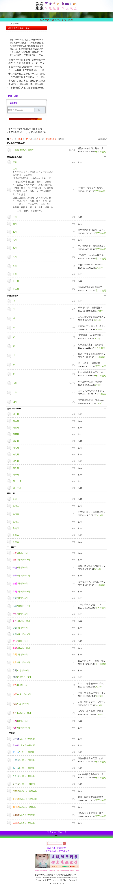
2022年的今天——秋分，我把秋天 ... (95, 661)
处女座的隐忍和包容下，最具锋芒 (94, 774)
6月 (14, 346)
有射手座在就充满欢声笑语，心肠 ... (95, 797)
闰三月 (16, 427)
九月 (15, 266)
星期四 (16, 522)
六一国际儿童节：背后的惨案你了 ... (95, 344)
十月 (15, 274)
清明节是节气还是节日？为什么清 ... (95, 582)
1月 (14, 301)
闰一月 (16, 414)
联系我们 (46, 877)
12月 (15, 402)
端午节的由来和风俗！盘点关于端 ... (95, 230)
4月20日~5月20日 (24, 745)
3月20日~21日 (21, 575)
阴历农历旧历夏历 (14, 157)
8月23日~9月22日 (24, 776)
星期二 (16, 506)
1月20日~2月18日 (24, 815)
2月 (14, 309)
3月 (14, 318)
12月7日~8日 (21, 704)
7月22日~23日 (21, 634)
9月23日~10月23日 (24, 784)
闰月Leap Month (14, 409)
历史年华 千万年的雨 (16, 143)
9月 (14, 374)
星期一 (16, 499)
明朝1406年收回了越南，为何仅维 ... (95, 148)
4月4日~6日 (20, 583)
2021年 (61, 139)
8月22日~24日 (21, 648)
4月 (14, 328)
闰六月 (16, 448)
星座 (21, 28)
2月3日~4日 (20, 553)
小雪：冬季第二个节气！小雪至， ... (95, 693)
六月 (15, 240)
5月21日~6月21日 (24, 752)
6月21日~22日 (21, 621)
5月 (14, 337)
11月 (15, 392)
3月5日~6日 (20, 567)
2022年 (99, 311)
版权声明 (53, 877)
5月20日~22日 (21, 606)
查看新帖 (102, 139)
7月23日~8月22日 (24, 768)
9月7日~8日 (20, 654)
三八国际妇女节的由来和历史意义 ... (95, 317)
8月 (14, 365)
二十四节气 (11, 547)
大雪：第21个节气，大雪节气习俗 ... (95, 702)
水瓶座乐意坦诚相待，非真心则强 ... (95, 813)
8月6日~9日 (20, 641)
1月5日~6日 (20, 721)
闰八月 (16, 461)
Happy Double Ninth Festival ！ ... (93, 264)
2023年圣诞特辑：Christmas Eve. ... (94, 400)
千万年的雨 (100, 152)
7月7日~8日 (20, 628)
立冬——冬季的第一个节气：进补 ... (95, 683)
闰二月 (16, 421)
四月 (15, 224)
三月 (15, 217)
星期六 (16, 535)
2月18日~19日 (21, 559)
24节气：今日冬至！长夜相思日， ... (95, 711)
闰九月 (16, 468)
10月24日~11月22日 (25, 791)
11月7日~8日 (21, 685)
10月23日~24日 (22, 677)
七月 (15, 248)
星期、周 (11, 494)
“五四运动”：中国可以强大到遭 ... (94, 335)
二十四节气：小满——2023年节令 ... (95, 604)
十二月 (16, 289)
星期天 (16, 542)
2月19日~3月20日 (24, 823)
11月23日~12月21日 (25, 799)
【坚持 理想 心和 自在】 (24, 150)
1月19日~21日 (21, 728)
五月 (15, 232)
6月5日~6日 (20, 614)
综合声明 (67, 877)
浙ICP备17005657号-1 (68, 875)
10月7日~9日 (21, 670)
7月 (14, 355)
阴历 (10, 28)
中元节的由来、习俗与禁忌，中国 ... (95, 246)
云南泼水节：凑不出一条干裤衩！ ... (95, 326)
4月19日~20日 (21, 591)
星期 (27, 28)
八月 (15, 257)
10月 (15, 383)
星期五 (16, 528)
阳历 (15, 28)
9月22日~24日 (21, 662)
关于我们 (39, 877)
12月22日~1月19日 (24, 807)
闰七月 (16, 454)
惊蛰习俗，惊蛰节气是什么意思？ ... (95, 566)
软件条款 (60, 877)
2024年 (99, 268)
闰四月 (16, 434)
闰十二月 (17, 488)
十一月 (16, 281)
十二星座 (11, 733)
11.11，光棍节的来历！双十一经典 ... (95, 391)
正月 (15, 162)
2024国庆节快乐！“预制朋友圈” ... (94, 382)
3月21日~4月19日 (24, 739)
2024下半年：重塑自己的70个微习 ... (95, 354)
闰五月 (16, 441)
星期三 (16, 514)
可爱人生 (51, 832)
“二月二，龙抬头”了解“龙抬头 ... (93, 188)
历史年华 (7, 24)
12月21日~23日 (22, 713)
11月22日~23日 (22, 694)
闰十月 (16, 474)
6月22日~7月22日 (24, 760)
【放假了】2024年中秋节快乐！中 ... (95, 255)
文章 (38, 110)
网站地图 (74, 877)
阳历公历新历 (12, 296)
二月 (15, 169)
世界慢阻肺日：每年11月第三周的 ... (95, 512)
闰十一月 (17, 481)
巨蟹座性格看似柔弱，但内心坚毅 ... (95, 758)
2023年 (99, 403)
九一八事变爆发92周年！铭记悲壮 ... (95, 372)
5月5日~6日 (20, 598)
